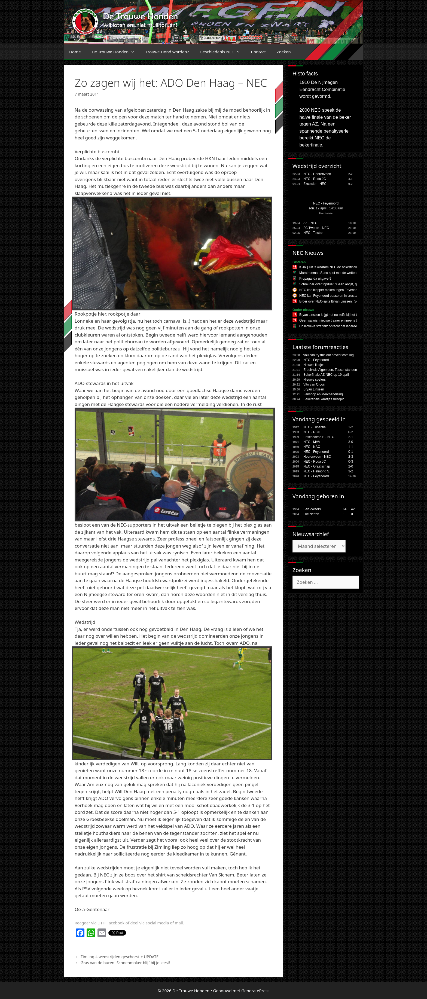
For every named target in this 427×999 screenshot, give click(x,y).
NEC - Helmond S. (316, 471)
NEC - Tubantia (314, 427)
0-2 (350, 432)
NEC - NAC (311, 447)
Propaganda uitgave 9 (315, 278)
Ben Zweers (312, 509)
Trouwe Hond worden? (167, 51)
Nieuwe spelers (314, 379)
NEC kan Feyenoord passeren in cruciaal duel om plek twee (342, 296)
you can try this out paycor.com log (328, 355)
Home (75, 51)
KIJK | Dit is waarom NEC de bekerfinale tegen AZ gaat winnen (345, 267)
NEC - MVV (311, 442)
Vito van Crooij (314, 384)
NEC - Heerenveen (317, 174)
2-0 (350, 466)
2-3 (350, 457)
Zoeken (284, 51)
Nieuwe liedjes (313, 365)
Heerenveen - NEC (317, 457)
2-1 (350, 437)
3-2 (350, 471)
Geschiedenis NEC (223, 52)
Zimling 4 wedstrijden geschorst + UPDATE (119, 956)
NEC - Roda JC (314, 179)
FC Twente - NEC (316, 228)
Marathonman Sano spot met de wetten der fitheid (335, 273)
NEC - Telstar (313, 233)
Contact (258, 51)
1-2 (350, 427)
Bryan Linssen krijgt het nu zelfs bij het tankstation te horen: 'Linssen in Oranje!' (356, 315)
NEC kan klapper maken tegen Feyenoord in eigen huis (339, 290)
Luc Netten (311, 514)
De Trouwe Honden (116, 52)
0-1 (350, 452)
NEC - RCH (311, 432)
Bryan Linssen (313, 389)
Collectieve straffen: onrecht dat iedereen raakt (333, 326)
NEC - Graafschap (316, 466)
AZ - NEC (310, 223)
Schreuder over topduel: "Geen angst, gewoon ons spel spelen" (345, 284)
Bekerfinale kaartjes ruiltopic (323, 399)
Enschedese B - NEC (318, 437)
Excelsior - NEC (315, 184)
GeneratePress (255, 990)
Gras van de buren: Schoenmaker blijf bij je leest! (125, 962)
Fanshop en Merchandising (323, 394)
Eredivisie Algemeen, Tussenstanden (330, 370)
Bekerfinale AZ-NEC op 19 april (326, 375)
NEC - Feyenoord (325, 203)
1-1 (350, 447)
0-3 (350, 461)
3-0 (350, 442)
